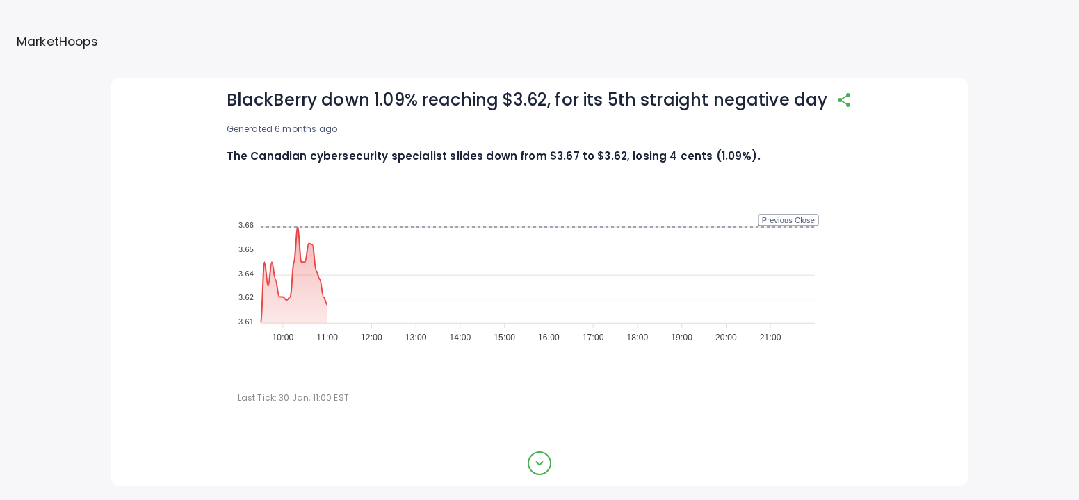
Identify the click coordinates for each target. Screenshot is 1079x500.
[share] (844, 100)
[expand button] (539, 463)
